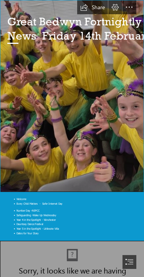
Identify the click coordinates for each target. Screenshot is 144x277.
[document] (72, 138)
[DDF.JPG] (72, 96)
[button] (92, 7)
